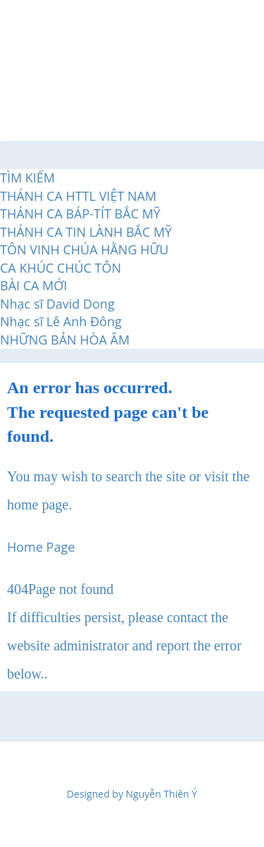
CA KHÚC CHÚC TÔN (60, 267)
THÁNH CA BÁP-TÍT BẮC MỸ (80, 213)
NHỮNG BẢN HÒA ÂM (65, 339)
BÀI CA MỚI (33, 285)
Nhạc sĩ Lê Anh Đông (61, 321)
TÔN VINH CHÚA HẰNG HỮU (84, 249)
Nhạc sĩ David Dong (57, 303)
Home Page (41, 546)
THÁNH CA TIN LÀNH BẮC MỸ (86, 231)
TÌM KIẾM (27, 177)
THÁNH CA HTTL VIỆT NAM (78, 195)
